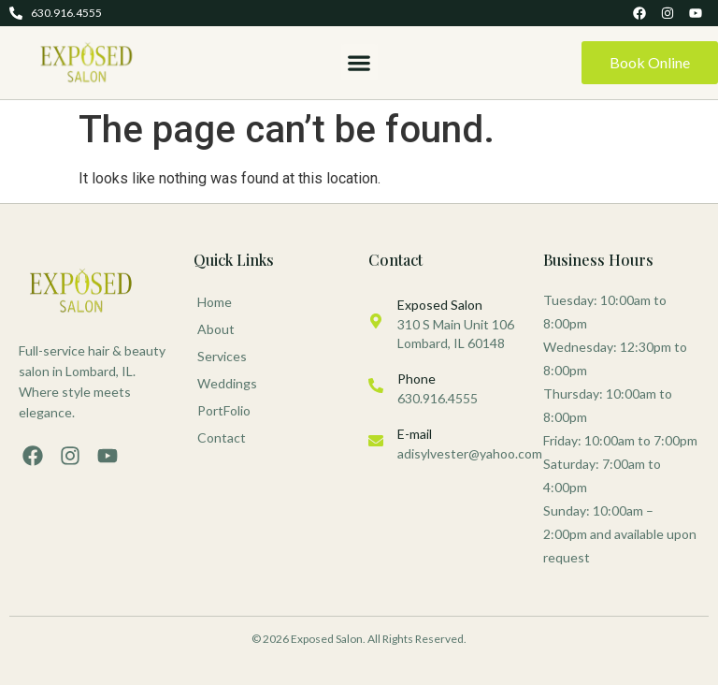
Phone (416, 378)
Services (226, 356)
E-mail (414, 434)
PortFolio (224, 410)
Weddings (227, 383)
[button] (359, 62)
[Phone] (375, 385)
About (216, 329)
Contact (221, 437)
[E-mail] (375, 440)
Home (214, 302)
